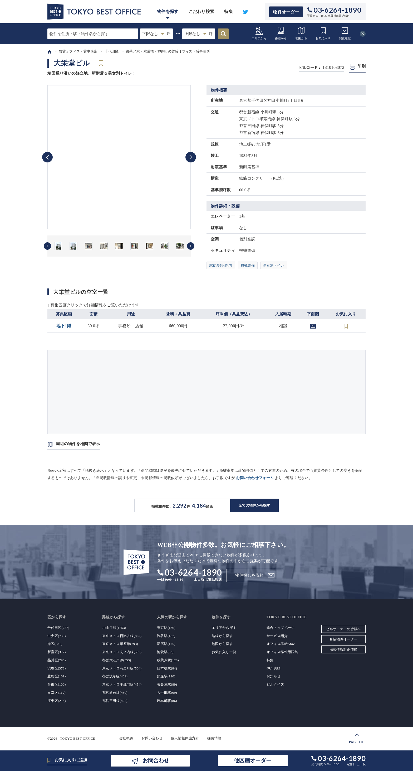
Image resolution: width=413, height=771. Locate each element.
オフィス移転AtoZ (281, 644)
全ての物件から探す (254, 505)
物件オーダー (286, 11)
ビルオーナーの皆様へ (343, 629)
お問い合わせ (152, 738)
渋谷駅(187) (166, 636)
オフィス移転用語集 (282, 652)
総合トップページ (280, 628)
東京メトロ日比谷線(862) (121, 636)
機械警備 (248, 265)
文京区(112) (56, 693)
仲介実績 (274, 668)
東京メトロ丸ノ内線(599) (121, 652)
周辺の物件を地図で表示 (78, 444)
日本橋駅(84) (167, 668)
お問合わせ (156, 760)
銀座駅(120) (166, 676)
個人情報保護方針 (185, 738)
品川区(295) (56, 660)
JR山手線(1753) (114, 628)
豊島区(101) (56, 676)
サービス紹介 (277, 636)
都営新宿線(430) (114, 693)
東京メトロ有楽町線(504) (121, 668)
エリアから (259, 33)
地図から (301, 33)
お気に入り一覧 (224, 652)
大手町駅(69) (167, 693)
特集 (228, 11)
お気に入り (323, 33)
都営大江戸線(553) (116, 660)
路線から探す (222, 636)
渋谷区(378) (56, 668)
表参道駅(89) (167, 684)
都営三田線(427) (114, 701)
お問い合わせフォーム (255, 478)
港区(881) (54, 644)
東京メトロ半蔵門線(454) (121, 684)
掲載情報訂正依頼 (343, 650)
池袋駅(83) (165, 652)
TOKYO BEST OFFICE (77, 738)
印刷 (361, 66)
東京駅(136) (166, 628)
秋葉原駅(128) (168, 660)
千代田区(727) (58, 628)
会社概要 (126, 738)
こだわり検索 (201, 11)
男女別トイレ (273, 265)
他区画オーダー (252, 760)
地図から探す (222, 644)
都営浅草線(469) (114, 676)
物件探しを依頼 (249, 575)
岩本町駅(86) (167, 701)
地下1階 (63, 326)
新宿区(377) (56, 652)
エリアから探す (224, 628)
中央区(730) (56, 636)
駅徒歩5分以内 (220, 265)
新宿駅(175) (166, 644)
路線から (281, 33)
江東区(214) (56, 701)
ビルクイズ (275, 684)
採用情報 (214, 738)
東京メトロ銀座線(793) (120, 644)
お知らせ (274, 676)
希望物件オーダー (343, 639)
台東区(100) (56, 684)
